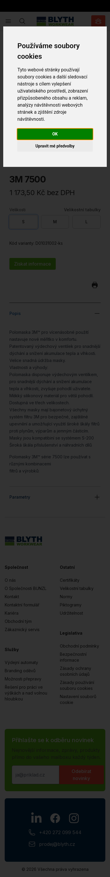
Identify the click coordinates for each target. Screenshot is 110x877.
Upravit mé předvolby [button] (55, 146)
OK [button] (55, 134)
